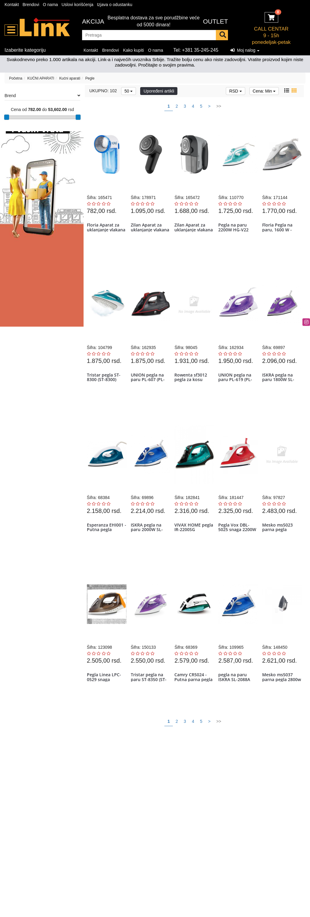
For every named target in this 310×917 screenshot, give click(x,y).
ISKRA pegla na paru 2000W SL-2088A (147, 542)
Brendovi (30, 4)
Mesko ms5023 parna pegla (278, 540)
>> (218, 106)
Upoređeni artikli (158, 91)
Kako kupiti (133, 50)
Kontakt (12, 4)
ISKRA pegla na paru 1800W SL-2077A (279, 387)
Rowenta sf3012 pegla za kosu (191, 385)
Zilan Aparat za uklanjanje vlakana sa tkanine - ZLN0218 (194, 234)
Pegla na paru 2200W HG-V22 (234, 230)
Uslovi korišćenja (77, 4)
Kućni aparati (69, 78)
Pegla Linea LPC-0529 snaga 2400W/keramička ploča (105, 700)
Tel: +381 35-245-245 (196, 50)
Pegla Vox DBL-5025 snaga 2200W (238, 540)
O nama (50, 4)
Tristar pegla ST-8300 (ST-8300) (104, 385)
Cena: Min (264, 91)
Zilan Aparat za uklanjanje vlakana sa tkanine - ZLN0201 (150, 234)
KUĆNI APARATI (40, 78)
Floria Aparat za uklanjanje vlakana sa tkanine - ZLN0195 (106, 234)
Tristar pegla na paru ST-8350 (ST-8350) (149, 697)
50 (128, 91)
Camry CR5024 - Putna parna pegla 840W (194, 697)
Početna (15, 78)
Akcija (93, 21)
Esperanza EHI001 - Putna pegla (105, 540)
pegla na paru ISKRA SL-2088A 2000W (235, 697)
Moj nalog (244, 50)
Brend (42, 95)
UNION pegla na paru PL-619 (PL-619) (236, 387)
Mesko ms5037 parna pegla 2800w (278, 697)
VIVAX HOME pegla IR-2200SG (191, 540)
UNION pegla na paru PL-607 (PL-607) (148, 387)
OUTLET (215, 21)
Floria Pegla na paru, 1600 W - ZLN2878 (278, 232)
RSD (235, 91)
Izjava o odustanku (114, 4)
